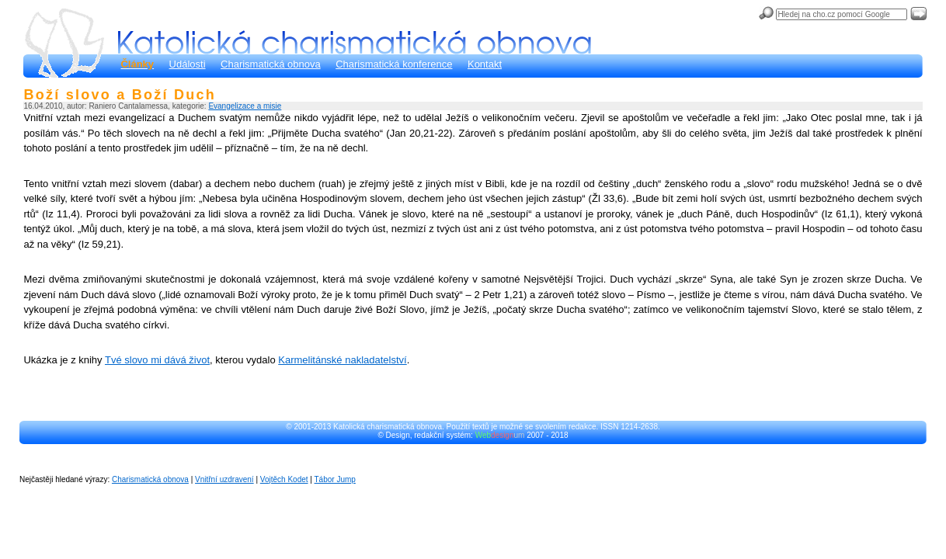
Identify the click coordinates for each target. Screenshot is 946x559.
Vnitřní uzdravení (224, 479)
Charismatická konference (394, 64)
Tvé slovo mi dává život (157, 360)
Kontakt (485, 64)
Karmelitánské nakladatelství (342, 360)
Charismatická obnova (271, 64)
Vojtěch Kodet (284, 479)
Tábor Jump (335, 479)
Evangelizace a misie (244, 106)
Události (187, 64)
